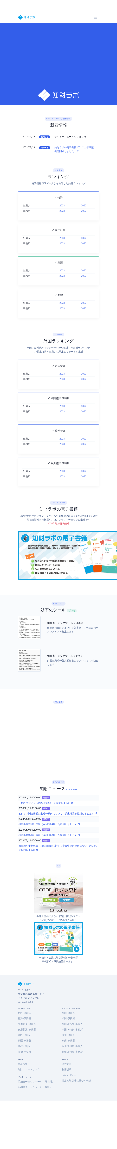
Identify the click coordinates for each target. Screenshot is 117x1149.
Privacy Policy (69, 1075)
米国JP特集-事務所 (72, 1029)
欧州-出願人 (68, 1035)
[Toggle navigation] (95, 17)
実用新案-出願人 (27, 1023)
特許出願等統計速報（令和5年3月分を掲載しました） (49, 835)
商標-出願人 (24, 1046)
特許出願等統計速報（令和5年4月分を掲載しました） (49, 824)
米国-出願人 (68, 1012)
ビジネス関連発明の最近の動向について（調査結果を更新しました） (58, 813)
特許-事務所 (24, 1018)
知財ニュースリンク (29, 1069)
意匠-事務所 (24, 1040)
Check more (71, 789)
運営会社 (67, 1063)
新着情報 (23, 1063)
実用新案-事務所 (27, 1029)
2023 (62, 211)
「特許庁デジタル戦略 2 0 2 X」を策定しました (46, 802)
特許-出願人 (24, 1012)
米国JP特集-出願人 (72, 1023)
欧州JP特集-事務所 (72, 1051)
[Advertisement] (30, 57)
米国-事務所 (68, 1018)
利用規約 (67, 1069)
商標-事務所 (24, 1051)
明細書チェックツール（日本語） (36, 1081)
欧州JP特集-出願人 (72, 1046)
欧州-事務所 (68, 1040)
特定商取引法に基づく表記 (76, 1080)
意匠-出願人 (24, 1035)
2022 (83, 211)
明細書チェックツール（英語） (35, 1087)
